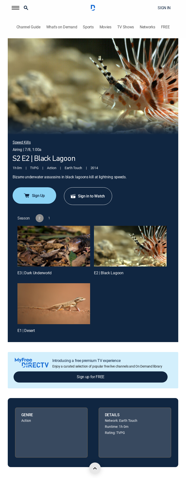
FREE (165, 27)
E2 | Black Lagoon (109, 272)
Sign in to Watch (87, 196)
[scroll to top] (95, 468)
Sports (88, 27)
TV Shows (125, 27)
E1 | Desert (26, 330)
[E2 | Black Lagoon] (130, 246)
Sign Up (34, 195)
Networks (147, 27)
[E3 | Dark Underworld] (53, 246)
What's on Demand (61, 27)
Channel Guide (28, 27)
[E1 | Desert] (53, 303)
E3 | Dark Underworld (34, 272)
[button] (15, 8)
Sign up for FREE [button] (90, 376)
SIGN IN (164, 7)
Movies (105, 27)
